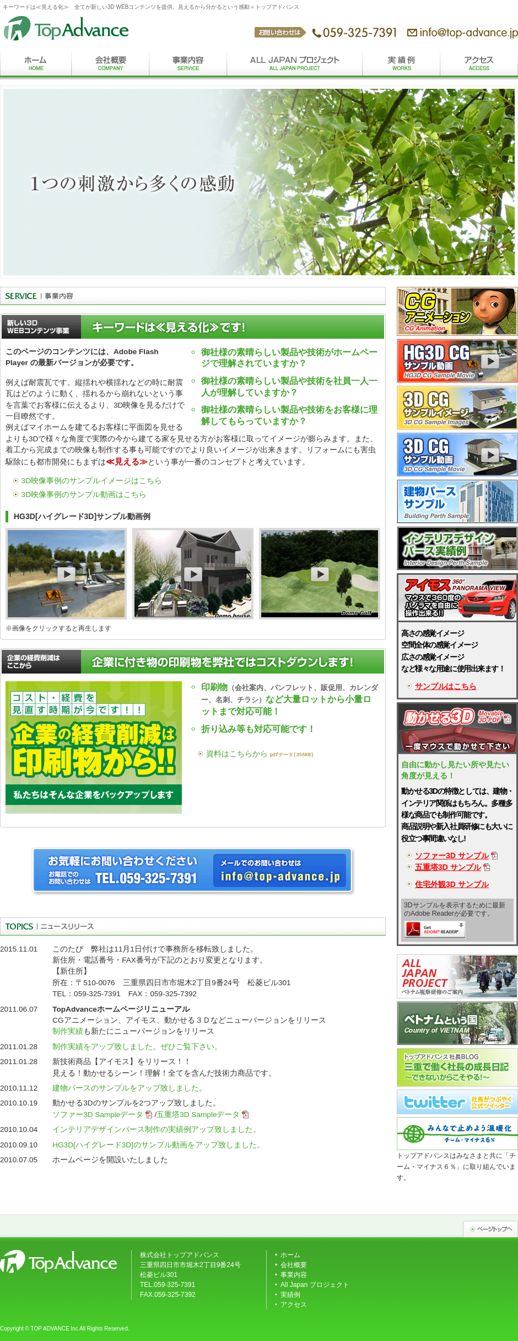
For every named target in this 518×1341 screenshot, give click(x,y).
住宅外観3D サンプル (452, 884)
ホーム (36, 65)
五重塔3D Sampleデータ (198, 1114)
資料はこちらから (237, 754)
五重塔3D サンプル (448, 867)
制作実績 (67, 1031)
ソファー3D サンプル (452, 855)
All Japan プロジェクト (314, 1285)
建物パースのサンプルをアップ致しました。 (129, 1088)
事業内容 (188, 65)
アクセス (479, 65)
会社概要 (110, 65)
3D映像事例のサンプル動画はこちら (84, 494)
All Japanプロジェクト (295, 65)
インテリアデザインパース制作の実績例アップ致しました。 (156, 1129)
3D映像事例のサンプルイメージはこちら (91, 481)
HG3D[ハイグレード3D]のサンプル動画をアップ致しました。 (158, 1145)
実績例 (401, 65)
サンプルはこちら (446, 686)
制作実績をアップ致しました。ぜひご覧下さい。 (137, 1047)
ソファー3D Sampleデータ (97, 1114)
